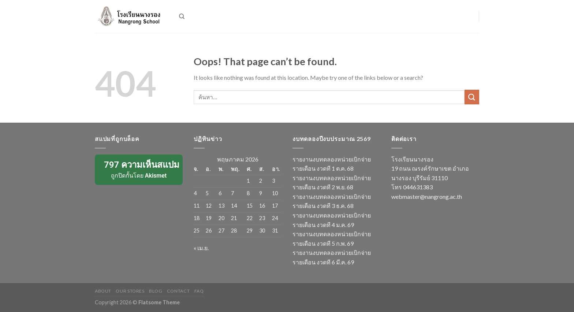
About (103, 291)
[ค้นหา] (181, 16)
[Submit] (472, 97)
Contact (178, 291)
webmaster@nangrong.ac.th (426, 196)
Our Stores (130, 291)
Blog (155, 291)
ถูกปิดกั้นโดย (139, 169)
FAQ (199, 291)
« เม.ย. (201, 247)
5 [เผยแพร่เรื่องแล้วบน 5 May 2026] (207, 193)
